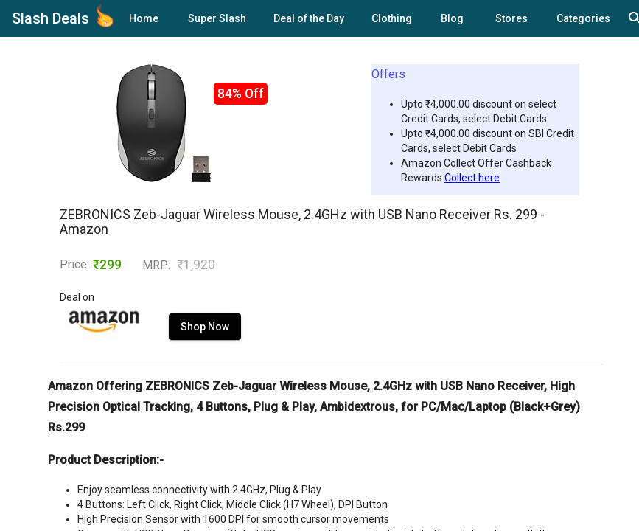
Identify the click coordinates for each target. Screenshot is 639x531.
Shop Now (205, 327)
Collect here (472, 178)
